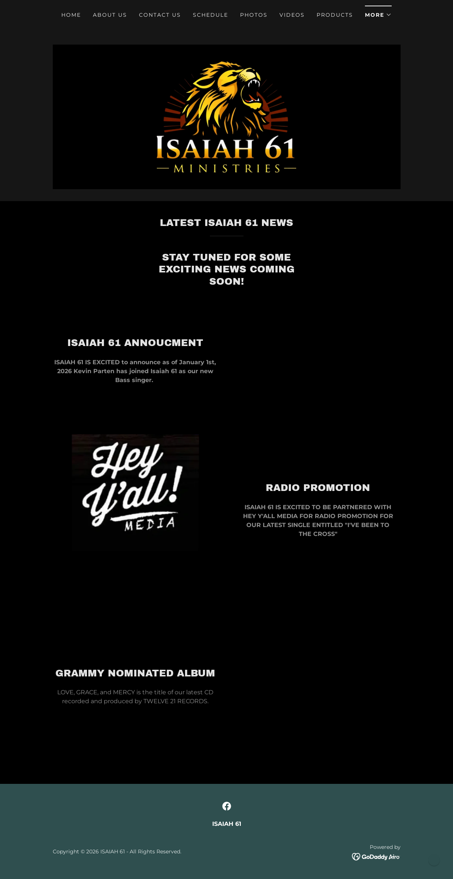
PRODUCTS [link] (335, 15)
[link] (227, 118)
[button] (378, 12)
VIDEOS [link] (292, 15)
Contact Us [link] (160, 15)
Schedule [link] (210, 15)
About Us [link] (110, 15)
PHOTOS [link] (254, 15)
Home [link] (71, 15)
